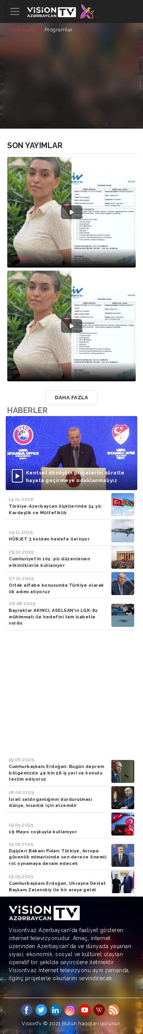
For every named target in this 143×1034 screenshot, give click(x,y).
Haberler (27, 410)
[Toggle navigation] (15, 11)
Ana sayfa (23, 29)
